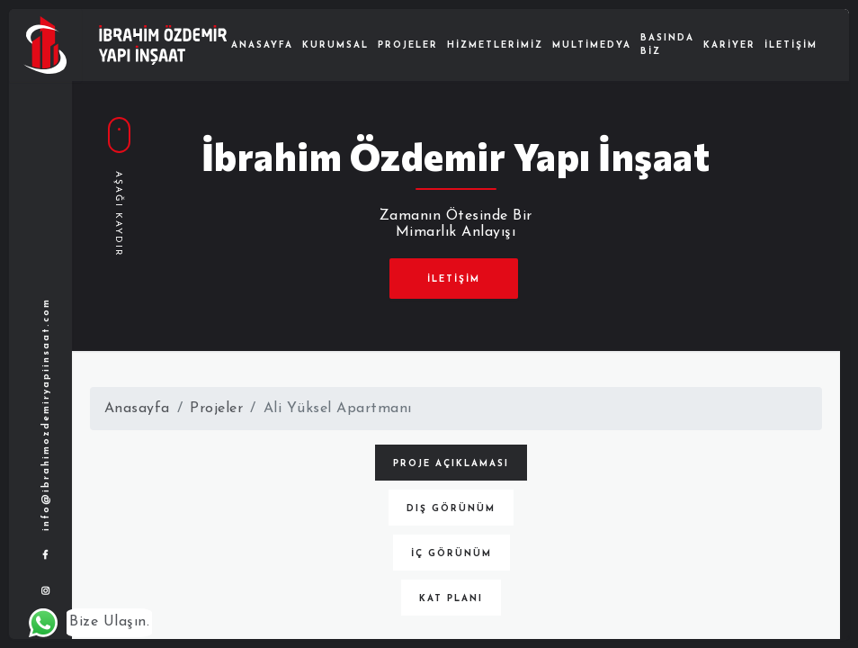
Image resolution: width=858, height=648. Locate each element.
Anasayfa (262, 45)
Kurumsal (335, 45)
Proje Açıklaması (451, 464)
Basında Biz (667, 45)
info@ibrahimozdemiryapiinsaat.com (46, 414)
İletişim (791, 45)
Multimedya (591, 45)
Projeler (408, 45)
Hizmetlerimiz (495, 45)
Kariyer (729, 45)
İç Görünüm (451, 554)
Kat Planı (451, 599)
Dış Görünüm (451, 509)
